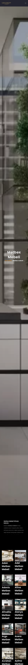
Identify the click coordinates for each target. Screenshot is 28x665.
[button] (25, 3)
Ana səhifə (8, 261)
